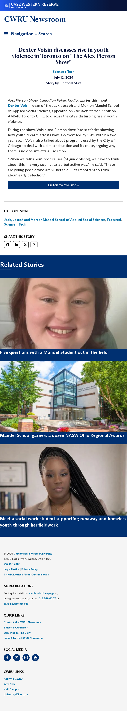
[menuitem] (63, 622)
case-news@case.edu (16, 603)
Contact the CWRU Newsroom (22, 622)
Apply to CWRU (13, 678)
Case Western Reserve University (33, 553)
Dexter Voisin (19, 105)
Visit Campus (11, 689)
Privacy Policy (29, 569)
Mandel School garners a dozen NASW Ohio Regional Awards (62, 435)
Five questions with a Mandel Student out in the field (54, 352)
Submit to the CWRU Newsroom (23, 638)
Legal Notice (11, 569)
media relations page (41, 593)
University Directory (16, 694)
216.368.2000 (12, 564)
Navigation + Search (27, 34)
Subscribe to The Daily (17, 632)
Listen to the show (63, 185)
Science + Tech (14, 224)
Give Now (9, 684)
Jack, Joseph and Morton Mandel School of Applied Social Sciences (54, 220)
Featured (114, 220)
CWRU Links (14, 672)
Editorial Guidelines (16, 627)
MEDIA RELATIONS (18, 586)
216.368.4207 (47, 598)
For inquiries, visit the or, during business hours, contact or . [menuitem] (31, 598)
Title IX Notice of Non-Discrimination (26, 574)
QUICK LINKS (14, 615)
